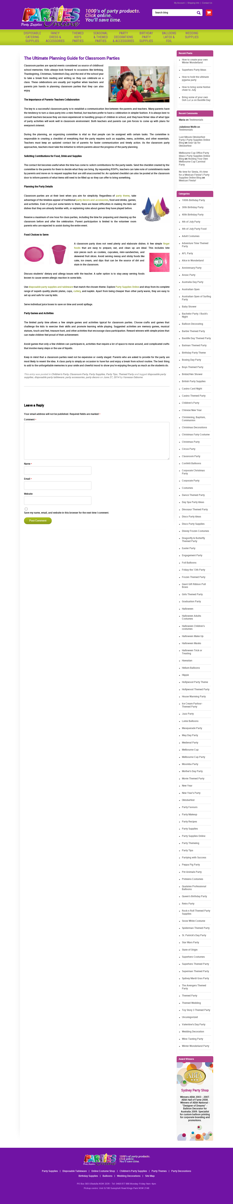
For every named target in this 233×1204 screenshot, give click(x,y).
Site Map (150, 1176)
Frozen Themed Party (193, 577)
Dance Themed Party (193, 495)
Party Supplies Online (127, 287)
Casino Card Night (192, 388)
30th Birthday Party (192, 207)
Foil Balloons (189, 562)
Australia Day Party (192, 282)
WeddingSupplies (192, 35)
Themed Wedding (191, 1003)
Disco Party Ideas (191, 516)
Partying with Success (194, 857)
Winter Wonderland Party (195, 1046)
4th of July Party (191, 222)
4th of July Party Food (194, 229)
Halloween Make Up (192, 636)
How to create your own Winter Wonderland (195, 61)
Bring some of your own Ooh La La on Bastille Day (196, 99)
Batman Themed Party (194, 345)
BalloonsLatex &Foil (169, 37)
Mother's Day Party (192, 771)
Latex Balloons (190, 721)
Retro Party (188, 903)
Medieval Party (190, 742)
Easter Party (188, 548)
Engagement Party (192, 555)
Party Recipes (189, 821)
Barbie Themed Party (193, 331)
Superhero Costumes (193, 957)
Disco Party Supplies (193, 524)
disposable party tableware (49, 377)
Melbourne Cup (190, 750)
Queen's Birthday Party (194, 896)
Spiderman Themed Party (196, 928)
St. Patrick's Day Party (194, 935)
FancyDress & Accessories (55, 37)
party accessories (74, 377)
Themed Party (126, 374)
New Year (187, 785)
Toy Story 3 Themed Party (196, 1010)
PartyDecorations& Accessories (123, 37)
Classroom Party (79, 374)
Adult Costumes (190, 236)
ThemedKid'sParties (78, 37)
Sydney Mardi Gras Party (195, 978)
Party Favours (189, 807)
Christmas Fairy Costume (196, 434)
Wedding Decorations (128, 1176)
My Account (179, 3)
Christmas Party (191, 442)
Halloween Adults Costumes (191, 617)
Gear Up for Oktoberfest (189, 144)
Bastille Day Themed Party (196, 338)
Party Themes (159, 1171)
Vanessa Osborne (132, 377)
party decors (92, 377)
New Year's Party (191, 793)
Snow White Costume (193, 921)
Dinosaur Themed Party (195, 509)
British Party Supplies (194, 381)
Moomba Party (190, 764)
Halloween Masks (191, 643)
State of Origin (190, 950)
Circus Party (188, 449)
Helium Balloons (191, 668)
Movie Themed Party (193, 778)
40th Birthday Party (192, 214)
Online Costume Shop (103, 1171)
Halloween (187, 609)
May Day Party (190, 735)
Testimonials (196, 120)
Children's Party (59, 374)
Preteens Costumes (192, 879)
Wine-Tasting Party (192, 1039)
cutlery (77, 291)
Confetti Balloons (191, 463)
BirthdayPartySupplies (146, 37)
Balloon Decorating (192, 324)
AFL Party (187, 253)
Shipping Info (193, 3)
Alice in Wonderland (193, 260)
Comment (30, 419)
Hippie (185, 675)
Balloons (107, 1176)
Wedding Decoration (193, 1031)
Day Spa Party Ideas (193, 502)
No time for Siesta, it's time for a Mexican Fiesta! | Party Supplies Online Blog (194, 175)
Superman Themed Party (195, 971)
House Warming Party (194, 696)
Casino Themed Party (194, 396)
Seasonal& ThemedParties (100, 37)
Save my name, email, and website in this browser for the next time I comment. (66, 513)
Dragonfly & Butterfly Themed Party (193, 539)
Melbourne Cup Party (193, 757)
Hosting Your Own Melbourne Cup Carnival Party (193, 162)
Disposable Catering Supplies (32, 37)
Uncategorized (190, 1017)
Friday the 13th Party (193, 570)
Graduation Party (191, 601)
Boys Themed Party (192, 367)
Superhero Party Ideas (194, 70)
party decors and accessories (92, 200)
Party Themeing (190, 843)
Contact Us (207, 3)
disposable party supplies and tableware (51, 287)
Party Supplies (97, 374)
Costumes (187, 488)
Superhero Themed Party (195, 964)
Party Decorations (181, 1171)
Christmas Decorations (194, 427)
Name (28, 464)
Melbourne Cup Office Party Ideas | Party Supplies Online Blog (194, 156)
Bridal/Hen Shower (192, 374)
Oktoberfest (188, 800)
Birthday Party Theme (194, 353)
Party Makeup (189, 814)
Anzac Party (188, 275)
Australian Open (191, 289)
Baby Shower (189, 306)
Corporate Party (190, 480)
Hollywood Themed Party (195, 689)
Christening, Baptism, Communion (194, 419)
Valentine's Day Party (193, 1024)
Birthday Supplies (88, 1176)
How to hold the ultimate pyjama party (195, 78)
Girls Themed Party (192, 594)
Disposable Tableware (74, 1171)
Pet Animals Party (192, 872)
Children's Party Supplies (133, 1171)
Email (28, 479)
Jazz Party (188, 714)
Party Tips (111, 374)
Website (28, 494)
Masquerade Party (192, 728)
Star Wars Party (190, 942)
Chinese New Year (192, 410)
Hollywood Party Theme (195, 682)
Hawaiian (187, 660)
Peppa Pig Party (191, 864)
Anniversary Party (191, 268)
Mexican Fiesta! (187, 180)
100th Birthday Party (193, 200)
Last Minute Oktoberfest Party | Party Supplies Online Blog (194, 140)
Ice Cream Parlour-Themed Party (192, 705)
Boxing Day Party (191, 360)
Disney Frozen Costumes (195, 531)
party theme (123, 196)
